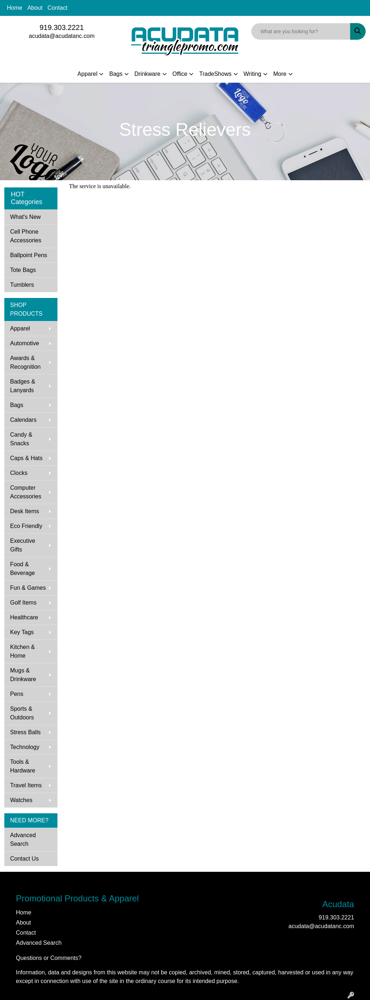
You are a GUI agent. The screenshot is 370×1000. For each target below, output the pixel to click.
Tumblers (22, 285)
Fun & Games (28, 588)
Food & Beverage (22, 568)
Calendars (23, 420)
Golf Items (23, 602)
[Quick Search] (300, 31)
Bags (115, 74)
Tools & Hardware (22, 766)
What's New (25, 217)
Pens (16, 694)
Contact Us (24, 859)
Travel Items (26, 785)
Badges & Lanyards (22, 385)
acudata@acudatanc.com (62, 36)
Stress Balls (25, 732)
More (279, 74)
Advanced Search (23, 839)
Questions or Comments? (48, 958)
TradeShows (215, 74)
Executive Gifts (22, 545)
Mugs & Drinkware (23, 674)
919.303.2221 (61, 27)
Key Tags (22, 632)
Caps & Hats (26, 458)
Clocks (18, 473)
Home (14, 8)
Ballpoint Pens (28, 255)
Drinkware (147, 74)
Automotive (24, 343)
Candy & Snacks (21, 439)
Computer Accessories (25, 492)
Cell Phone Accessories (25, 236)
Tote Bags (23, 270)
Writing (253, 74)
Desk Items (24, 511)
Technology (24, 747)
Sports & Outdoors (22, 713)
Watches (21, 800)
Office (180, 74)
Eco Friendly (26, 526)
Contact (58, 8)
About (35, 8)
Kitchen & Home (22, 651)
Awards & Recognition (25, 362)
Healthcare (24, 617)
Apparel (87, 74)
